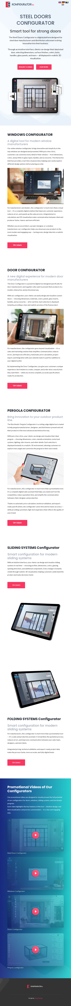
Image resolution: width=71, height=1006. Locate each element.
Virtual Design (38, 998)
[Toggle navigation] (62, 4)
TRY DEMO (17, 245)
